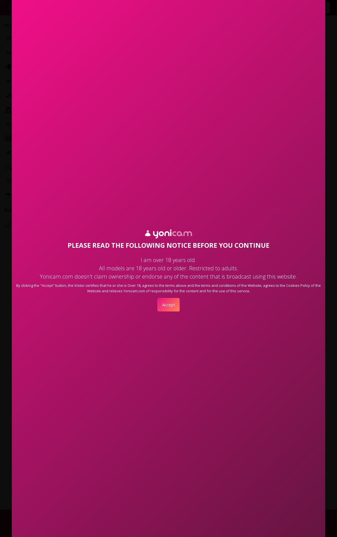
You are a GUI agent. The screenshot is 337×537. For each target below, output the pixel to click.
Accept (168, 304)
